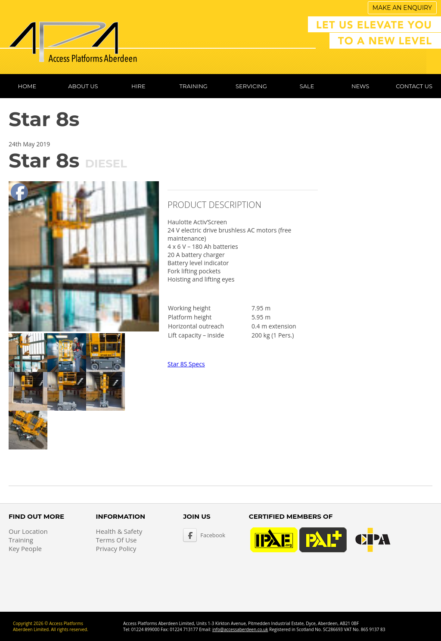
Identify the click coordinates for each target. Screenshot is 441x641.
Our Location (28, 531)
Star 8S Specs (186, 364)
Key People (25, 548)
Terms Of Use (116, 540)
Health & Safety (119, 531)
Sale (307, 86)
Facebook (212, 535)
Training (194, 86)
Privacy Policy (116, 548)
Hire (138, 86)
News (360, 86)
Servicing (251, 86)
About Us (83, 86)
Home (27, 86)
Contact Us (414, 86)
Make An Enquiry (402, 8)
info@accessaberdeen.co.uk (240, 629)
